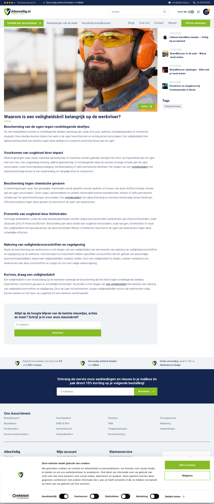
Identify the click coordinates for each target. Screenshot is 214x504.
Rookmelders (11, 428)
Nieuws (172, 22)
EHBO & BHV (62, 423)
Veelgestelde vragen (120, 456)
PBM (110, 423)
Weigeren (187, 476)
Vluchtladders (63, 418)
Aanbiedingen (167, 428)
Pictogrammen (168, 418)
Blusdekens (10, 423)
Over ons (144, 22)
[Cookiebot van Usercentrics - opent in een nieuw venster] (21, 497)
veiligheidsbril (140, 166)
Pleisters (113, 418)
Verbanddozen (64, 428)
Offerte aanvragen (195, 23)
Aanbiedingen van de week (62, 23)
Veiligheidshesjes (173, 106)
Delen (146, 106)
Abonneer (57, 332)
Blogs (131, 22)
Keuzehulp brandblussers (96, 23)
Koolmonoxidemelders (16, 434)
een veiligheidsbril (116, 284)
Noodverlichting (116, 434)
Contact (159, 22)
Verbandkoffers (64, 434)
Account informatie (67, 456)
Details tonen (172, 497)
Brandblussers (11, 418)
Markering (165, 423)
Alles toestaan (187, 466)
